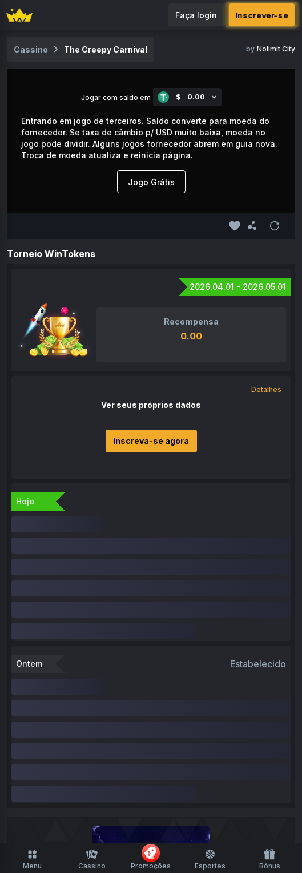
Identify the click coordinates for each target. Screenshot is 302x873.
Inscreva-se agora (151, 441)
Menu (32, 859)
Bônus (269, 859)
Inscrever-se (262, 15)
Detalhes (266, 389)
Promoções (151, 857)
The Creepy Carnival (105, 49)
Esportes (210, 859)
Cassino (92, 859)
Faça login (196, 15)
